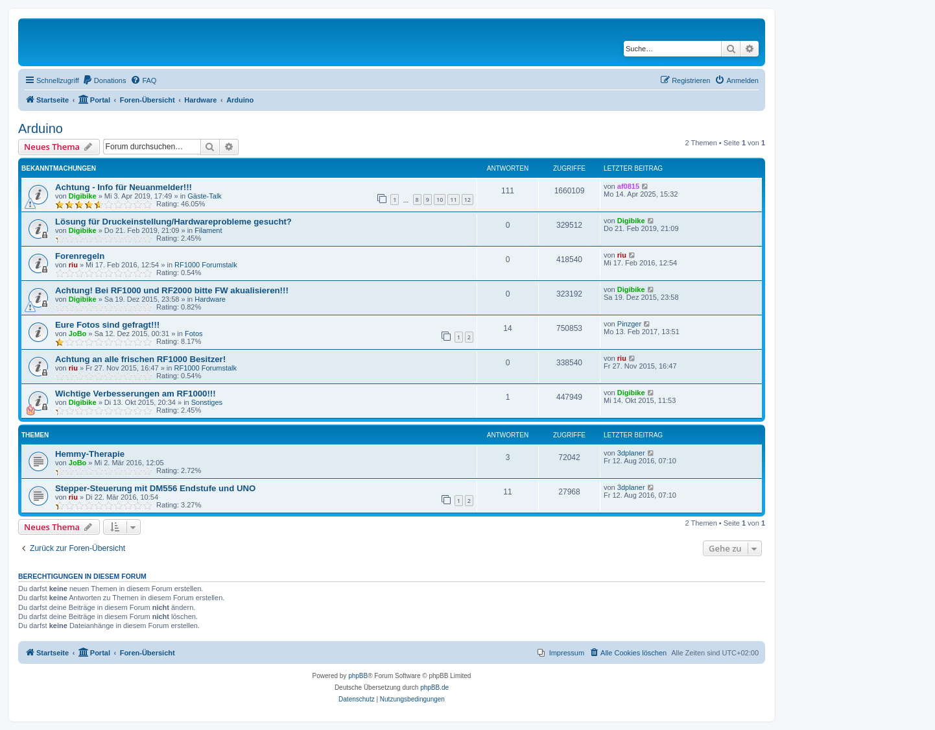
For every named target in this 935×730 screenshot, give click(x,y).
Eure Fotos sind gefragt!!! (107, 325)
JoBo (78, 333)
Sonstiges (206, 402)
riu (73, 265)
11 (453, 199)
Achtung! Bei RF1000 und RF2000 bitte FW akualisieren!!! (172, 290)
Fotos (194, 333)
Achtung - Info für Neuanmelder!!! (123, 187)
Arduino (40, 128)
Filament (208, 230)
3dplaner (631, 453)
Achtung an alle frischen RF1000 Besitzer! (140, 359)
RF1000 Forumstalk (205, 265)
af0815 (628, 186)
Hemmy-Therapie (89, 454)
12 (467, 199)
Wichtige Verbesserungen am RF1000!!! (135, 393)
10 (439, 199)
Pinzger (629, 324)
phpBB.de (434, 687)
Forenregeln (79, 256)
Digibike (83, 196)
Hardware (210, 299)
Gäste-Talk (204, 196)
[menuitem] (104, 80)
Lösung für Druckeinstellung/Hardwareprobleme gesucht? (173, 221)
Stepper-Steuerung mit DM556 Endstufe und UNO (155, 488)
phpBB (358, 675)
